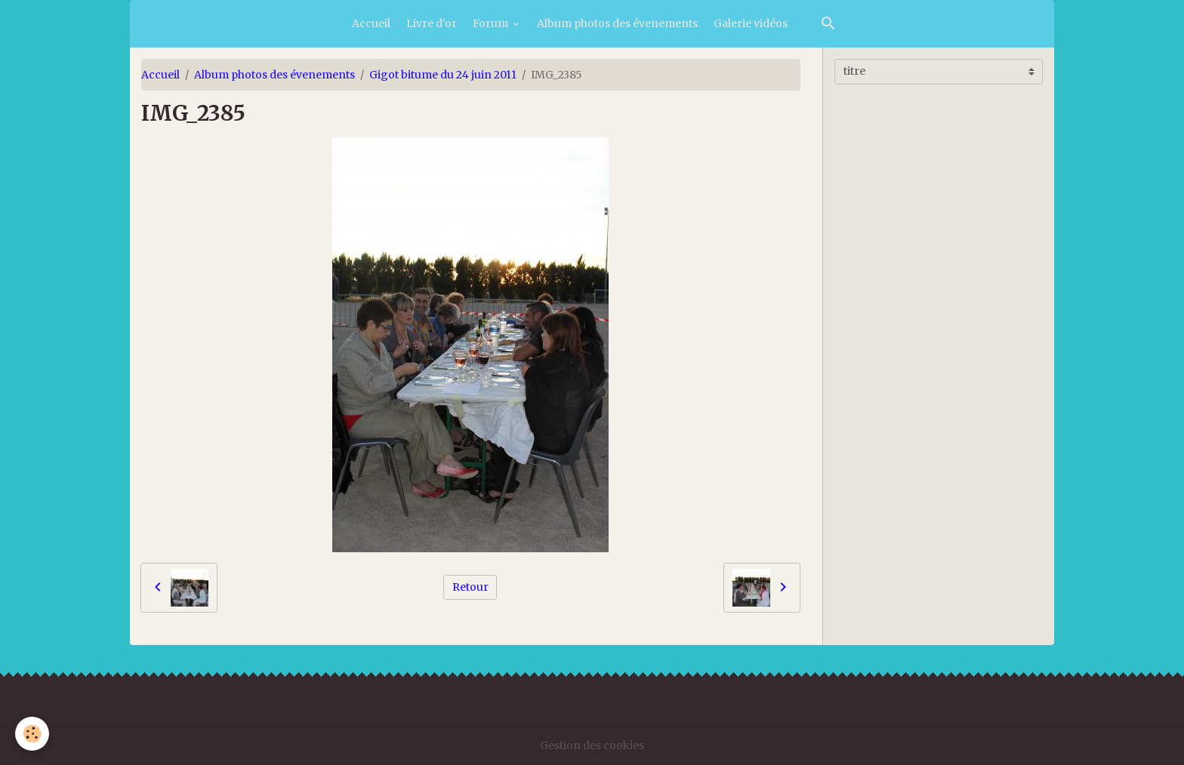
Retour (470, 587)
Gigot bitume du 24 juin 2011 (442, 74)
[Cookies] (32, 734)
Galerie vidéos (751, 23)
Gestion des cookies (592, 745)
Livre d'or (431, 23)
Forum (491, 23)
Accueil (371, 23)
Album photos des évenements (617, 23)
